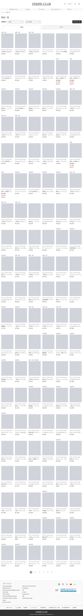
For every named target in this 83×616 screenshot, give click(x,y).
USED (61, 27)
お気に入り (75, 4)
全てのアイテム (14, 9)
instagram (63, 584)
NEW (21, 27)
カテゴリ (27, 9)
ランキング (41, 9)
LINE (59, 584)
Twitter (66, 584)
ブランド (69, 9)
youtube (70, 584)
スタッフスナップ (55, 9)
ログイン (70, 4)
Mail (74, 584)
